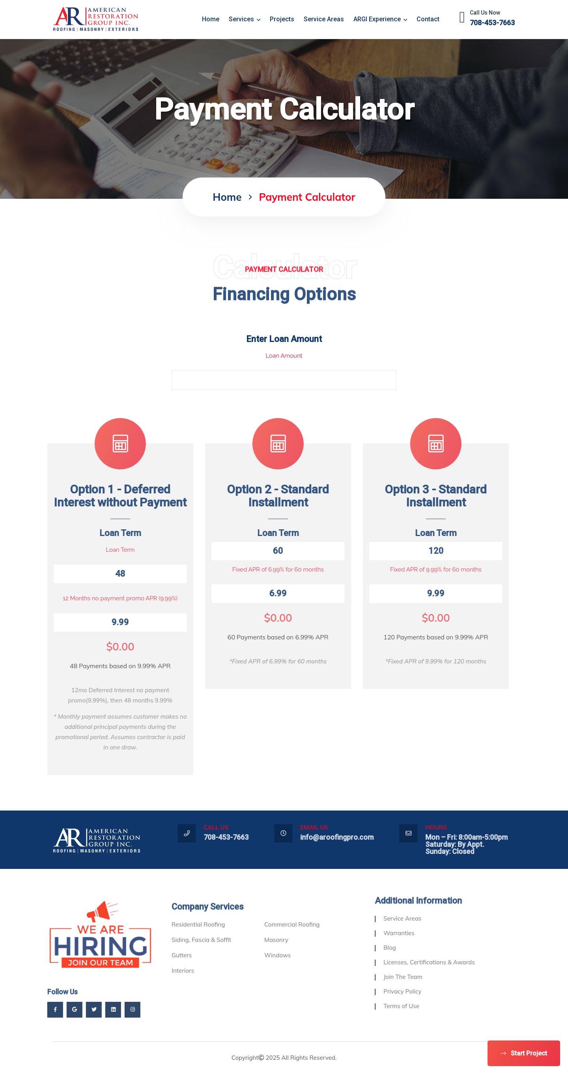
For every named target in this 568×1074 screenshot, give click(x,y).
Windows (277, 971)
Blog (406, 947)
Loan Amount (283, 355)
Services (244, 19)
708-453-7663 (492, 23)
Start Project (524, 1053)
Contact (428, 19)
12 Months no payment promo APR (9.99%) (104, 598)
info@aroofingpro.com (353, 837)
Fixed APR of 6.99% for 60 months (262, 569)
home (210, 19)
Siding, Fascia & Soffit (201, 956)
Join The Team (419, 977)
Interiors (183, 986)
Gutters (182, 971)
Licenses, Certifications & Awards (445, 962)
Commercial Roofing (292, 940)
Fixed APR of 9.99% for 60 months (420, 569)
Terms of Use (417, 1006)
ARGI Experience (380, 19)
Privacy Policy (418, 991)
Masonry (276, 956)
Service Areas (324, 19)
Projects (282, 19)
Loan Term (104, 549)
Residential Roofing (198, 940)
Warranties (415, 933)
